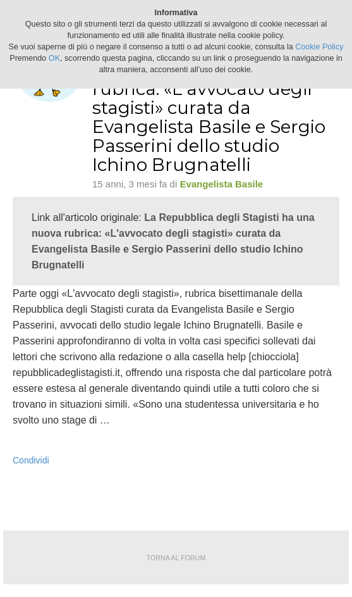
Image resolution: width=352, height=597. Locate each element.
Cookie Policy (319, 46)
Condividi (31, 460)
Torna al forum (176, 558)
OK (54, 58)
